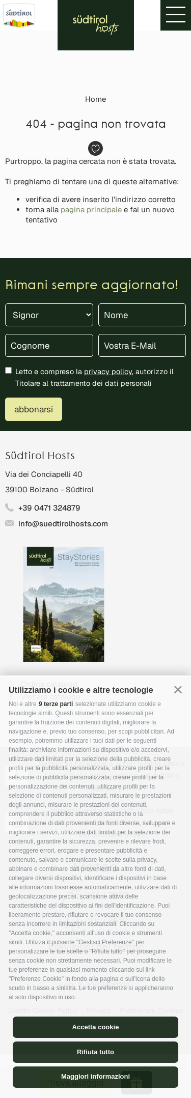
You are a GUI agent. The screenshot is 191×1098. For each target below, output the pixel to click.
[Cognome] (49, 345)
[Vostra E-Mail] (142, 345)
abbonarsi (33, 409)
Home (95, 99)
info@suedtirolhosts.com (63, 523)
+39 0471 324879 (49, 508)
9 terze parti (56, 704)
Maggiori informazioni (95, 1076)
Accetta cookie (95, 1027)
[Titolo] (49, 314)
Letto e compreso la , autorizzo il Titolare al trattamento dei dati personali (94, 377)
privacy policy (108, 371)
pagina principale (91, 209)
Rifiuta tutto (95, 1052)
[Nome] (142, 314)
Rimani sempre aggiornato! (91, 285)
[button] (178, 689)
